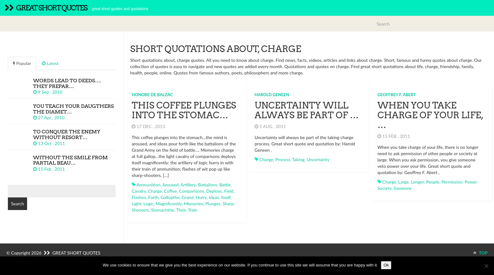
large (403, 181)
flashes (139, 197)
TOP (480, 252)
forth (153, 197)
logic (148, 203)
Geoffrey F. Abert (396, 94)
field (228, 191)
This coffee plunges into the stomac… (184, 110)
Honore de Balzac (152, 94)
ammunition (148, 184)
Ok (386, 265)
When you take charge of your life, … (430, 115)
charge (155, 191)
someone (402, 188)
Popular (22, 63)
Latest (50, 63)
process (282, 159)
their (181, 210)
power (471, 181)
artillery (188, 184)
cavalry (139, 191)
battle (225, 184)
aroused (170, 184)
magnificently (169, 203)
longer (417, 181)
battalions (207, 184)
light (136, 203)
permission (451, 181)
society (384, 188)
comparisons (191, 191)
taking (298, 159)
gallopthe (170, 197)
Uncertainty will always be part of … (307, 110)
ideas (214, 197)
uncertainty (318, 159)
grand (188, 197)
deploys (214, 191)
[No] (486, 266)
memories (194, 203)
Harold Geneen (272, 94)
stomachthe (162, 210)
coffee (170, 191)
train (193, 210)
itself (226, 197)
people (432, 181)
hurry (201, 197)
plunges (213, 203)
